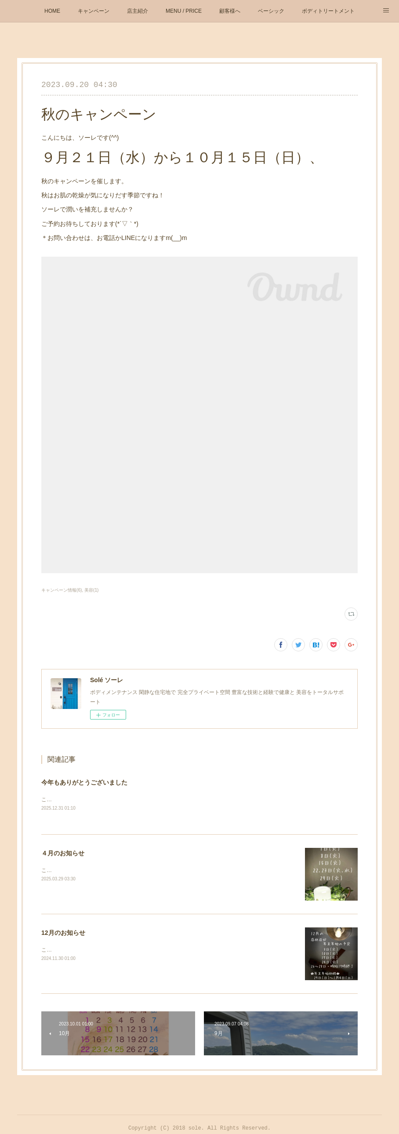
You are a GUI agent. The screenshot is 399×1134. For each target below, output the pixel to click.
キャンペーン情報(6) (61, 590)
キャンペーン (93, 11)
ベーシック (271, 11)
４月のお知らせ (62, 854)
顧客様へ (229, 11)
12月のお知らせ (63, 933)
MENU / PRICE (184, 11)
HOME (52, 11)
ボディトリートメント (328, 11)
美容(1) (91, 590)
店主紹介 (137, 11)
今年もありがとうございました (84, 782)
